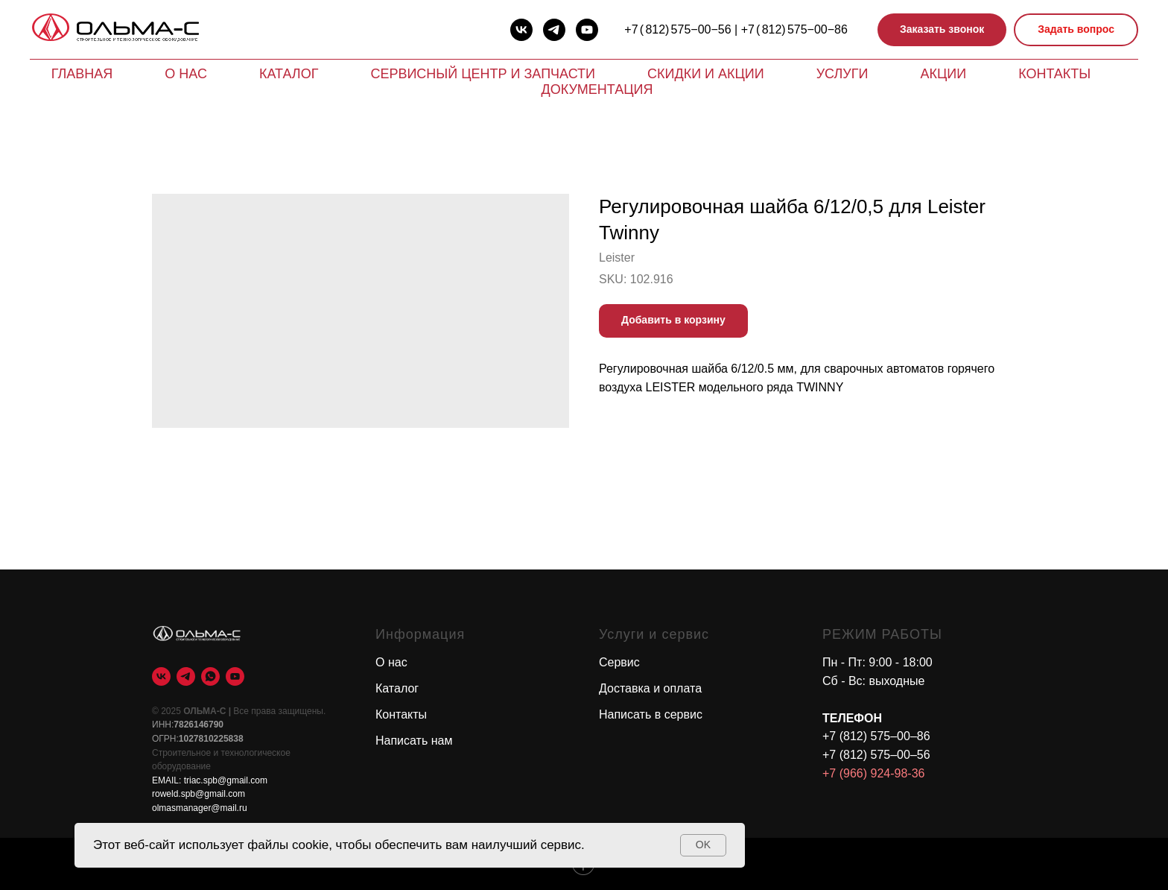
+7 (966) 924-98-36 (873, 773)
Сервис (619, 662)
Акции (943, 73)
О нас (186, 73)
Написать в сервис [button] (650, 714)
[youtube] (587, 30)
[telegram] (554, 30)
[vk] (521, 30)
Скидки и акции (705, 73)
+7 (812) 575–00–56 (876, 754)
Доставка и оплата (650, 688)
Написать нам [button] (413, 740)
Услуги (842, 73)
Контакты (1054, 73)
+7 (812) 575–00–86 (876, 736)
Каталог (288, 73)
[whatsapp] (210, 676)
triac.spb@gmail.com (225, 780)
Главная (82, 73)
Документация (597, 89)
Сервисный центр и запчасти (482, 73)
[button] (941, 30)
